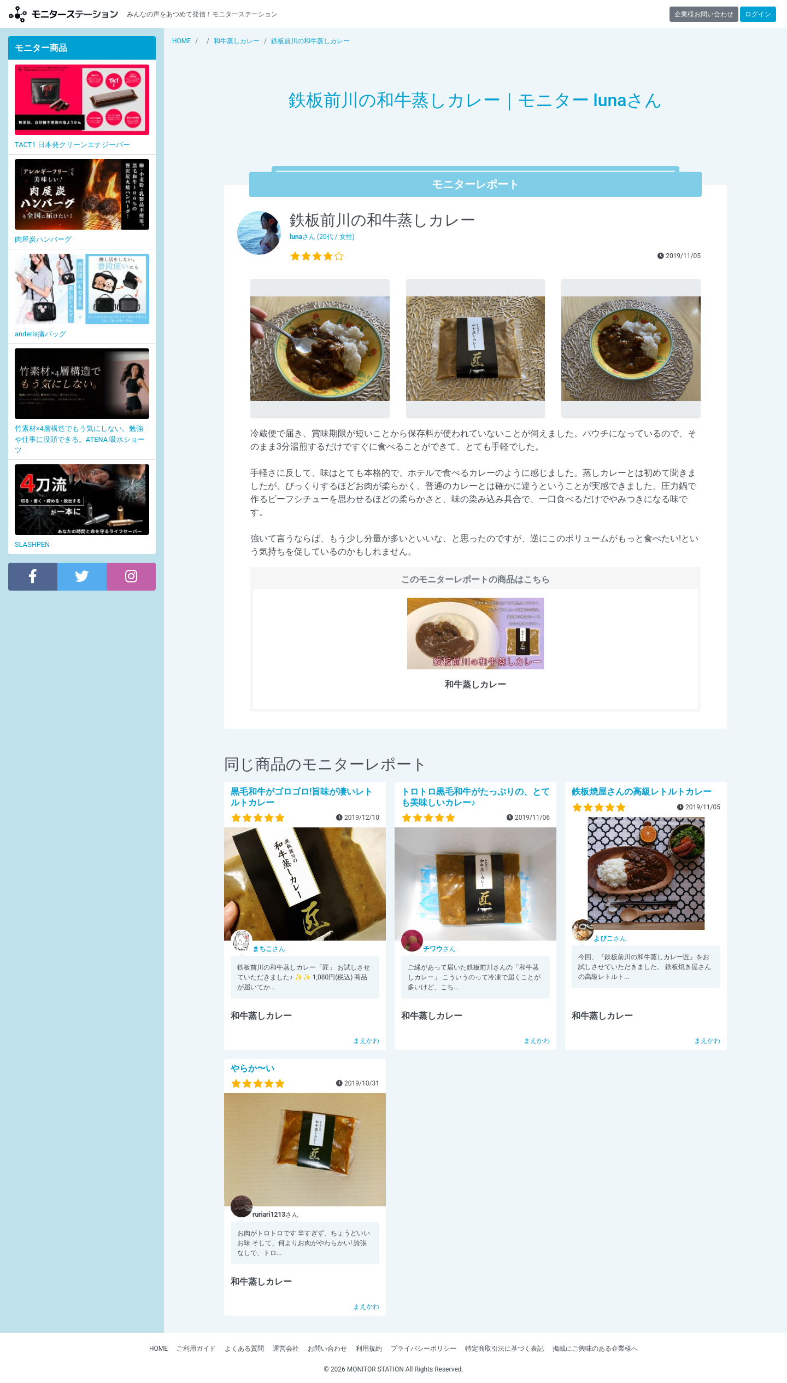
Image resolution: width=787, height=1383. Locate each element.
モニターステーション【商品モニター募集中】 (63, 14)
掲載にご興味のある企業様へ (595, 1348)
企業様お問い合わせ (703, 14)
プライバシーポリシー (423, 1348)
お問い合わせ (327, 1348)
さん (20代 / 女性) (322, 237)
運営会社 (286, 1348)
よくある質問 (244, 1348)
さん (268, 949)
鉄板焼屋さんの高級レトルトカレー (642, 791)
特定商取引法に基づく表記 (504, 1348)
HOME (158, 1348)
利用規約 (369, 1348)
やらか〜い (252, 1068)
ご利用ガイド (196, 1348)
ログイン (758, 14)
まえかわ (366, 1040)
